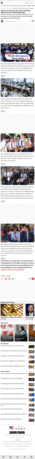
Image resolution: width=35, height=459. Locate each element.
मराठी (14, 0)
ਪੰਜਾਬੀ (20, 0)
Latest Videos (5, 371)
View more (31, 323)
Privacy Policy (12, 437)
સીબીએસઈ (8, 276)
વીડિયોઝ (24, 5)
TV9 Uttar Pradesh (18, 446)
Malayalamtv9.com (9, 446)
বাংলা (17, 0)
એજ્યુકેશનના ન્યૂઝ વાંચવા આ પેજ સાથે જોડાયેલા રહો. (12, 270)
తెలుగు (11, 0)
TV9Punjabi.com (13, 444)
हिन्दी (2, 0)
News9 (5, 0)
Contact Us (5, 435)
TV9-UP (32, 0)
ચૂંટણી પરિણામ (16, 5)
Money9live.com (25, 446)
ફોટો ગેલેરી (29, 5)
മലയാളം (25, 0)
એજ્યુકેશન (3, 276)
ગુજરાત (20, 5)
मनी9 (29, 0)
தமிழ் (22, 0)
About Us (11, 435)
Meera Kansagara (7, 21)
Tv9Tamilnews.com (28, 444)
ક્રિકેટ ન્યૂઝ (10, 5)
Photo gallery (9, 8)
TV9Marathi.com (13, 441)
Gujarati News (3, 8)
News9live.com (20, 444)
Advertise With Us (18, 435)
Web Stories (4, 323)
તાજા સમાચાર (5, 5)
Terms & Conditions (20, 437)
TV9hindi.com (6, 441)
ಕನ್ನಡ (8, 0)
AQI (28, 3)
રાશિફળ (33, 5)
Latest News (4, 344)
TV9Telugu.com (20, 441)
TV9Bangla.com (6, 444)
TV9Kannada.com (27, 441)
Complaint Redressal (26, 435)
